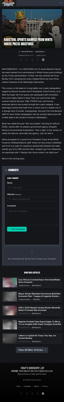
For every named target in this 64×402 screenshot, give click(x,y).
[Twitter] (38, 59)
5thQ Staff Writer (27, 51)
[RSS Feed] (21, 59)
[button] (61, 3)
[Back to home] (8, 3)
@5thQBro (36, 299)
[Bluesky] (32, 59)
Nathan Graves (24, 285)
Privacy (45, 386)
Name (9, 183)
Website (14, 194)
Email (18, 386)
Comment (11, 206)
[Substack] (43, 59)
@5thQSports (40, 51)
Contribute (27, 386)
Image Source (41, 55)
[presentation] (25, 237)
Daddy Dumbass (24, 299)
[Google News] (27, 59)
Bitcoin (36, 386)
